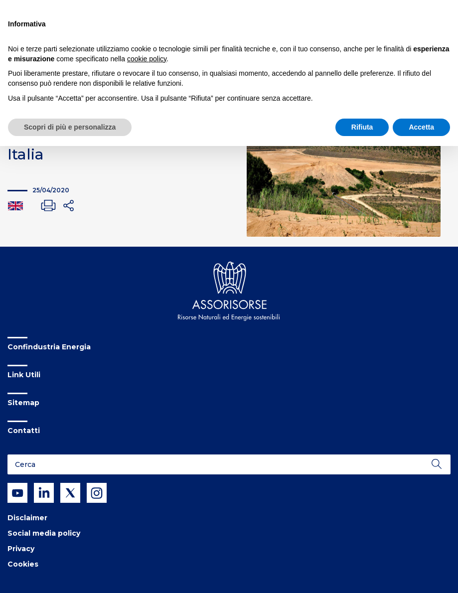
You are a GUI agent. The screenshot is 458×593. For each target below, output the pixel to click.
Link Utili (23, 374)
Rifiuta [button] (362, 127)
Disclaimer (27, 517)
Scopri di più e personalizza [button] (70, 127)
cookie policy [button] (146, 59)
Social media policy (43, 533)
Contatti (23, 430)
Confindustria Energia (49, 346)
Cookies (22, 564)
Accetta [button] (421, 127)
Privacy (20, 548)
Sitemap (23, 402)
